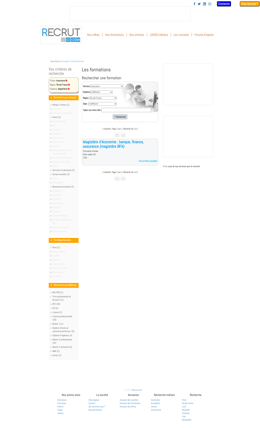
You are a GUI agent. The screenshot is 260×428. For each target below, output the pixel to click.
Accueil (65, 61)
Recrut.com (137, 389)
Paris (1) (56, 247)
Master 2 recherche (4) (62, 346)
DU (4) (55, 308)
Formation (61, 403)
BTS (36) (56, 303)
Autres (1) (56, 355)
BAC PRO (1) (57, 292)
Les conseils (181, 35)
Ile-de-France (187, 403)
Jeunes (60, 413)
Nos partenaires (95, 409)
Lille (184, 416)
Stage (59, 409)
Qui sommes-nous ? (97, 406)
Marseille (186, 409)
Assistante (155, 399)
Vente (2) (56, 117)
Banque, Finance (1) (60, 104)
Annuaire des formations (130, 403)
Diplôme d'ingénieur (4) (62, 335)
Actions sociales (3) (61, 174)
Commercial (156, 409)
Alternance (61, 399)
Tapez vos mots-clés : (92, 110)
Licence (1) (57, 312)
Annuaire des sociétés (129, 399)
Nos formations (114, 35)
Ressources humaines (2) (63, 186)
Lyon (184, 406)
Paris (184, 399)
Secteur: (86, 86)
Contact (92, 403)
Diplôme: (86, 91)
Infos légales (94, 399)
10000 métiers (159, 35)
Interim (60, 406)
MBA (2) (56, 351)
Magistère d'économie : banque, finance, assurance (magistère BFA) (113, 144)
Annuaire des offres (128, 406)
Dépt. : (86, 103)
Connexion (224, 4)
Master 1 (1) (57, 323)
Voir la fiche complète (148, 160)
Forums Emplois (204, 35)
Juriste (154, 406)
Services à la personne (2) (63, 170)
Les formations (77, 61)
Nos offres (93, 35)
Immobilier (155, 403)
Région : (86, 97)
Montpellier (187, 419)
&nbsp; (130, 13)
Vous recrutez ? (249, 4)
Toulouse (186, 413)
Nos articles (136, 35)
